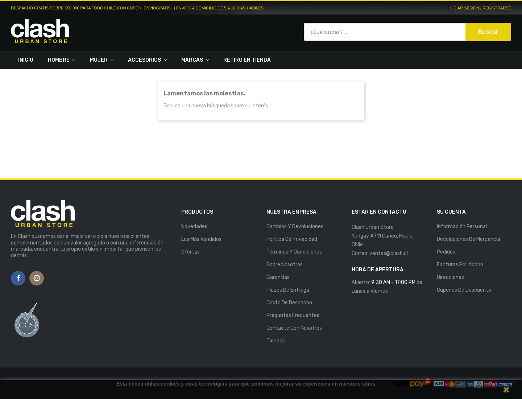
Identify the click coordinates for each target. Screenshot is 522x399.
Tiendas (275, 341)
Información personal (462, 226)
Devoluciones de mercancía (468, 239)
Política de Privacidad (291, 239)
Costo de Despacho (289, 303)
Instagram (37, 278)
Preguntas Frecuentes (292, 315)
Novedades (194, 226)
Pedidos (446, 252)
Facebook (18, 278)
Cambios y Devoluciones (294, 226)
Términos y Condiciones (294, 252)
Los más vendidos (201, 239)
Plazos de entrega (287, 290)
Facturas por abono (460, 265)
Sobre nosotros (284, 265)
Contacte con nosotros (294, 328)
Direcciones (450, 277)
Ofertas (190, 252)
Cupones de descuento (464, 290)
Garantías (278, 277)
